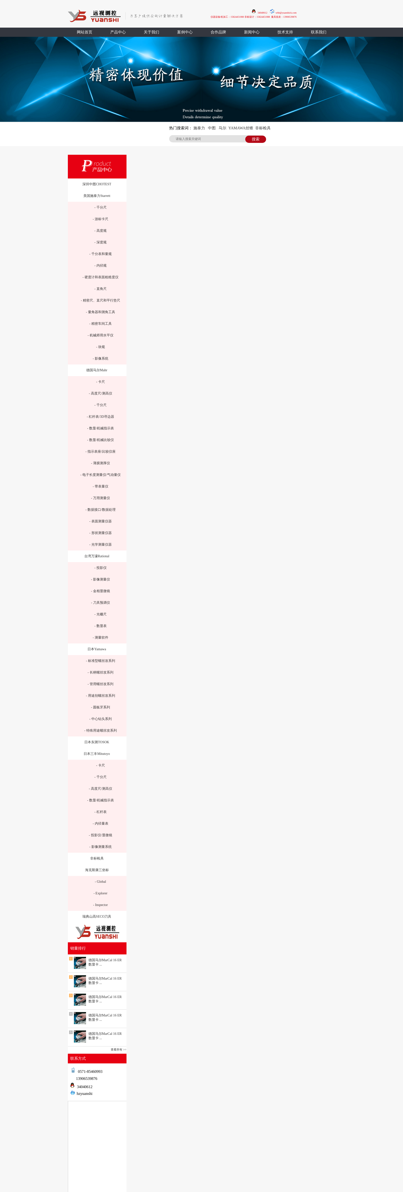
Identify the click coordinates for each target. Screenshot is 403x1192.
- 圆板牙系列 (100, 707)
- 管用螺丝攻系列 (100, 684)
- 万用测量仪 (100, 498)
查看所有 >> (118, 1049)
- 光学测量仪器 (100, 544)
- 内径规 (100, 265)
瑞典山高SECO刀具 (96, 916)
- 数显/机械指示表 (100, 428)
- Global (100, 881)
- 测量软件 (100, 637)
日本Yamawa (96, 649)
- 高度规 (100, 230)
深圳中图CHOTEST (96, 184)
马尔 (222, 128)
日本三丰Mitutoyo (97, 754)
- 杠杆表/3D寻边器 (100, 416)
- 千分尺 (100, 207)
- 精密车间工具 (100, 323)
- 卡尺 (100, 382)
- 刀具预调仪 (100, 602)
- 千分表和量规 (100, 254)
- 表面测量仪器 (100, 521)
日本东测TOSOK (96, 742)
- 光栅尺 (100, 614)
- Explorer (100, 893)
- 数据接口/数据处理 (100, 509)
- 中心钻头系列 (100, 719)
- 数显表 (100, 626)
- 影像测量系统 (100, 847)
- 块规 (100, 347)
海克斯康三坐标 (97, 870)
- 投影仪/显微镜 (100, 835)
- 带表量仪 (100, 486)
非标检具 (263, 128)
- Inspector (100, 905)
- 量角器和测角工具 (100, 312)
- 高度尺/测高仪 (100, 393)
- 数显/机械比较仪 (100, 440)
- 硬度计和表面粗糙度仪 (100, 277)
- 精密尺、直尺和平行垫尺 (100, 300)
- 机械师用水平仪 (100, 335)
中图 (212, 128)
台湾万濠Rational (96, 556)
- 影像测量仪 (100, 579)
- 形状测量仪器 (100, 533)
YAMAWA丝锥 (240, 128)
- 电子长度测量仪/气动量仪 (100, 475)
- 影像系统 (100, 358)
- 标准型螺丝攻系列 (100, 661)
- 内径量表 (100, 823)
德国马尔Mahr (96, 370)
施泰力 (199, 128)
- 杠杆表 (100, 812)
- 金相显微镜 (100, 591)
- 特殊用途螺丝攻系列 (100, 730)
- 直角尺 (100, 289)
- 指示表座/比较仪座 (100, 451)
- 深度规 (100, 242)
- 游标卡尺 (100, 219)
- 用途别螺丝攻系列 (100, 695)
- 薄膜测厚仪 (100, 463)
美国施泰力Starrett (96, 196)
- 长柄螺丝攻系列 (100, 672)
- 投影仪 (100, 568)
